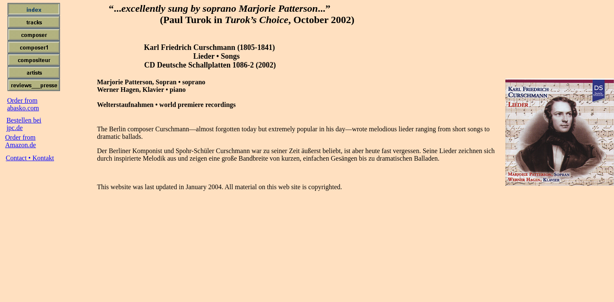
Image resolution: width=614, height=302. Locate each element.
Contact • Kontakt (30, 157)
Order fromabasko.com (23, 104)
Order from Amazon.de (20, 141)
